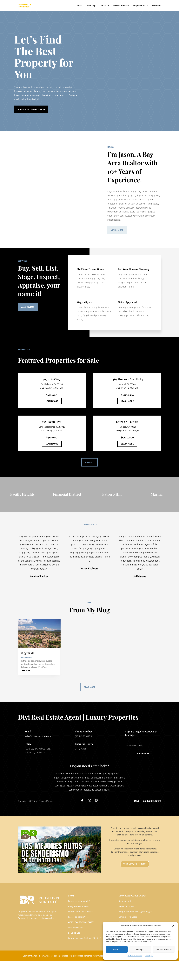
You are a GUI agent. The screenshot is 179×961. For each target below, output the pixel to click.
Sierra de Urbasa (126, 906)
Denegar (140, 949)
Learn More (117, 230)
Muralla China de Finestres (81, 911)
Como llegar (91, 6)
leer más (25, 670)
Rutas (103, 6)
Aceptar (116, 949)
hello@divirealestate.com (37, 736)
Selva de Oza (74, 932)
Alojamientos (139, 6)
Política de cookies (135, 956)
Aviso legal (149, 956)
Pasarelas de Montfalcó (79, 901)
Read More (89, 687)
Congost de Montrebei (78, 906)
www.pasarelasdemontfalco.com (57, 955)
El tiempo (156, 6)
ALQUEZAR (27, 653)
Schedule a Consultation (31, 109)
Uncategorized (26, 657)
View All (89, 462)
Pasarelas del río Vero (78, 917)
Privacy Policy (45, 801)
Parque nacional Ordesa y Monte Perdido (87, 938)
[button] (173, 925)
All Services (27, 307)
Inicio (79, 6)
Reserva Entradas (121, 6)
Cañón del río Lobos (128, 917)
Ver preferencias (164, 949)
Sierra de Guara (75, 927)
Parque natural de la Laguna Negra (135, 911)
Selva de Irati (125, 901)
